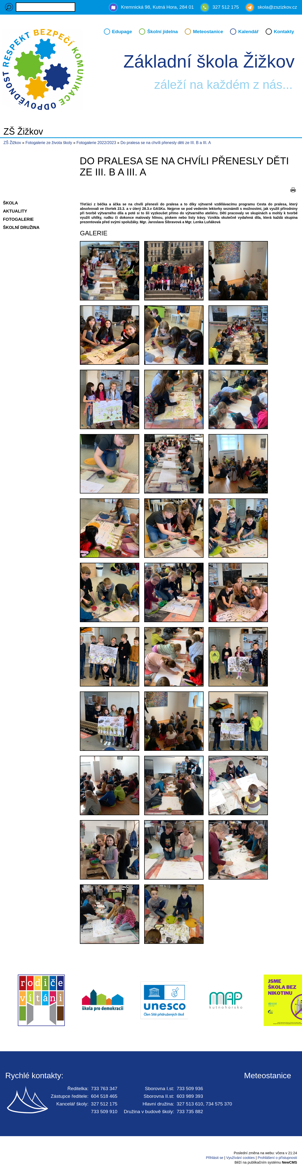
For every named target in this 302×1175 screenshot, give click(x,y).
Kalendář (248, 31)
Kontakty (284, 31)
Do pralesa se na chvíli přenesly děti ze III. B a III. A (165, 143)
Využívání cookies (240, 1158)
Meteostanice (208, 31)
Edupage (122, 31)
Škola (10, 202)
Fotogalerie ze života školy (49, 143)
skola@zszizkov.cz (277, 7)
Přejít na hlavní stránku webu (151, 70)
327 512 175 (225, 7)
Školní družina (21, 227)
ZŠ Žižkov (12, 143)
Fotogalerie (18, 219)
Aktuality (15, 211)
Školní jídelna (162, 31)
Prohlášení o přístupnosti (277, 1158)
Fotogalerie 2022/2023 (96, 143)
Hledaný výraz (9, 7)
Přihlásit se (214, 1158)
